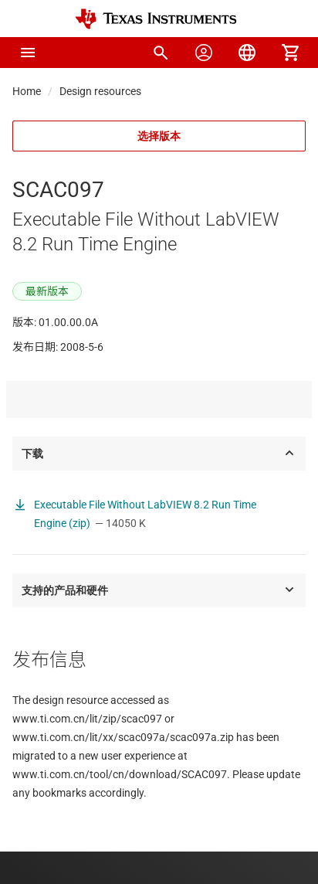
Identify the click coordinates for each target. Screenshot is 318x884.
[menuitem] (160, 52)
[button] (27, 52)
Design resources (100, 91)
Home (26, 91)
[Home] (156, 18)
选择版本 (159, 136)
